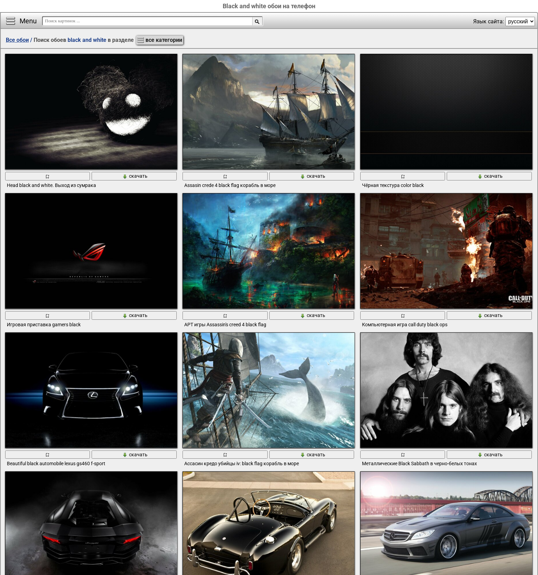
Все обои (17, 40)
